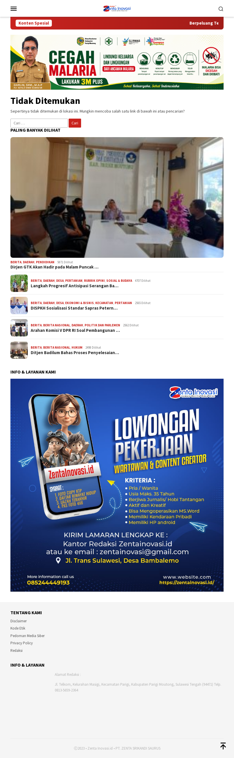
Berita (15, 262)
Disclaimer (18, 621)
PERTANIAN (74, 281)
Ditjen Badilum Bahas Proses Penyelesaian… (75, 352)
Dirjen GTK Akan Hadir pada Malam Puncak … (54, 267)
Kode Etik (17, 628)
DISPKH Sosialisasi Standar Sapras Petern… (74, 308)
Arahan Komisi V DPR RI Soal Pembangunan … (75, 330)
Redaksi (16, 650)
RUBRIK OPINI (94, 281)
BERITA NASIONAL (56, 325)
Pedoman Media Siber (27, 635)
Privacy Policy (21, 643)
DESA (60, 281)
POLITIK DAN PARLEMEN (102, 325)
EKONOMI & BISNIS (79, 303)
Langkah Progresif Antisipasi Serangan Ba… (74, 285)
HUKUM (77, 347)
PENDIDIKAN (45, 262)
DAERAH (28, 262)
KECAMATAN (104, 303)
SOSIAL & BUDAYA (119, 281)
